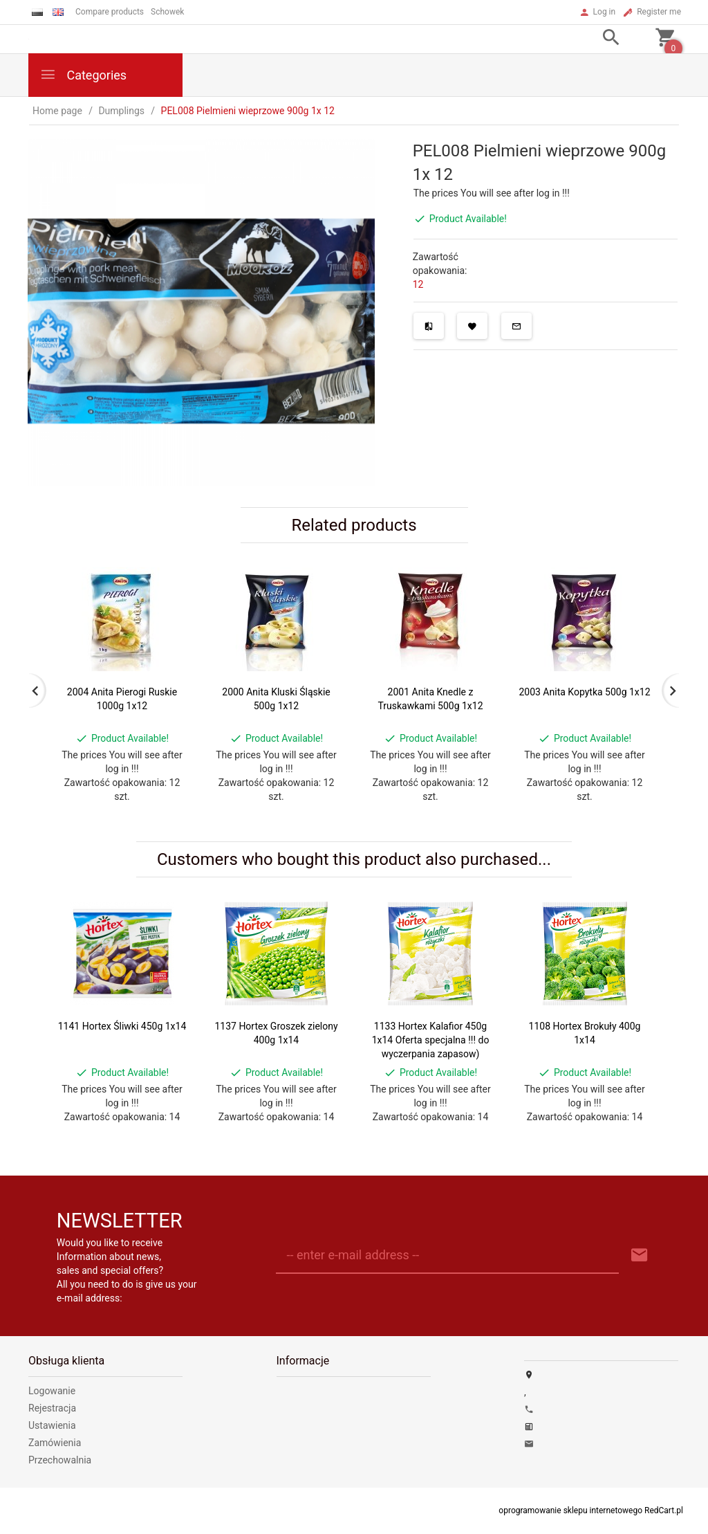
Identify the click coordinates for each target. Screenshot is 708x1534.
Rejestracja (52, 1408)
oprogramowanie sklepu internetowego (570, 1510)
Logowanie (51, 1390)
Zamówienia (54, 1442)
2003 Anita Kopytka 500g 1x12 (584, 691)
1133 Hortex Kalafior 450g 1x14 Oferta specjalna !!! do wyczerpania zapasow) (431, 1040)
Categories (83, 74)
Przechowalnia (59, 1459)
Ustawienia (52, 1425)
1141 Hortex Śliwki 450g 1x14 (122, 1026)
